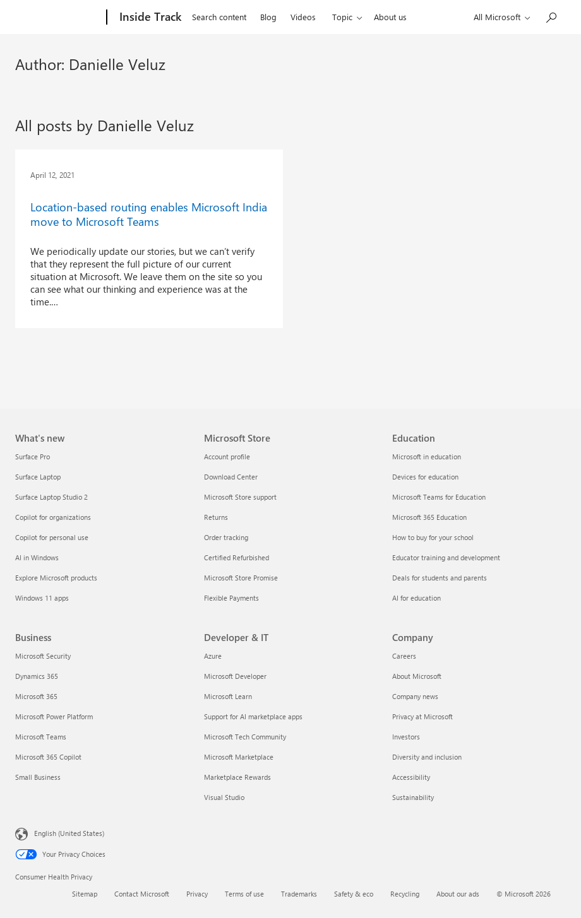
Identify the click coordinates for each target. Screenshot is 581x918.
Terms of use (244, 893)
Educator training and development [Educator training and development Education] (446, 557)
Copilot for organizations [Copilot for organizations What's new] (53, 517)
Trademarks (299, 893)
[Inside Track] (149, 18)
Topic (342, 16)
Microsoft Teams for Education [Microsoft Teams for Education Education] (439, 497)
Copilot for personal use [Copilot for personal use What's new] (51, 537)
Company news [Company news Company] (415, 696)
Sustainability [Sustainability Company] (413, 797)
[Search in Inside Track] (550, 16)
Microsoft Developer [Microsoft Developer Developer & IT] (235, 676)
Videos (303, 16)
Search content (219, 16)
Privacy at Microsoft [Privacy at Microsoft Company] (422, 716)
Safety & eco (353, 893)
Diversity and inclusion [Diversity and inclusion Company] (427, 757)
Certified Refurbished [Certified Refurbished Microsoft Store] (236, 557)
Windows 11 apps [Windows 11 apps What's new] (42, 598)
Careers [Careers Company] (404, 656)
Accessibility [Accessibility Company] (411, 777)
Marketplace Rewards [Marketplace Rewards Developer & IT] (237, 777)
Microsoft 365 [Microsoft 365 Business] (36, 696)
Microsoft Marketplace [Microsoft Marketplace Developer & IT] (238, 757)
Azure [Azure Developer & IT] (213, 656)
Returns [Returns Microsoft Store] (216, 517)
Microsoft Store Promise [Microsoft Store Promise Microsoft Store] (241, 577)
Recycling (404, 893)
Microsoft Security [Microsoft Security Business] (43, 656)
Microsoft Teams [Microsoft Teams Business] (40, 736)
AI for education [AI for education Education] (416, 598)
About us (390, 16)
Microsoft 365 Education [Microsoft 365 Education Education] (429, 517)
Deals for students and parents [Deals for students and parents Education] (439, 577)
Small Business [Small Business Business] (38, 777)
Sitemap (84, 893)
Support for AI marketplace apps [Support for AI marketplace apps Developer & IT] (253, 716)
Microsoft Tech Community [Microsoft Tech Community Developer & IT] (245, 736)
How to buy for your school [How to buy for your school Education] (433, 537)
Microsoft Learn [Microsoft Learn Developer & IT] (228, 696)
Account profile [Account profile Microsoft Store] (227, 456)
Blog (268, 16)
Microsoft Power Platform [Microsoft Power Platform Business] (54, 716)
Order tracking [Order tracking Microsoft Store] (226, 537)
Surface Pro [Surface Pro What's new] (32, 456)
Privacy (197, 893)
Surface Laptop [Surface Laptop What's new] (38, 476)
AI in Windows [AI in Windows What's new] (37, 557)
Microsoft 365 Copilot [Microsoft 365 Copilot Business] (48, 757)
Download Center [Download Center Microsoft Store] (231, 476)
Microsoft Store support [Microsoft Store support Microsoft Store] (240, 497)
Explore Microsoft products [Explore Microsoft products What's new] (56, 577)
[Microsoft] (58, 18)
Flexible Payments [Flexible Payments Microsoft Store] (231, 598)
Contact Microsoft (141, 893)
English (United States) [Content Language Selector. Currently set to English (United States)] (69, 833)
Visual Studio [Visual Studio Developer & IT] (224, 797)
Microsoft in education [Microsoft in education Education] (426, 456)
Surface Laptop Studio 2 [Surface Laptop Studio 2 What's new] (51, 497)
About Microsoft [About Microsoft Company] (416, 676)
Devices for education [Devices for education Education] (425, 476)
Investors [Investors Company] (406, 736)
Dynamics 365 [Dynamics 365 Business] (36, 676)
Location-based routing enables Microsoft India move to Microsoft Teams (148, 214)
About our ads (457, 893)
